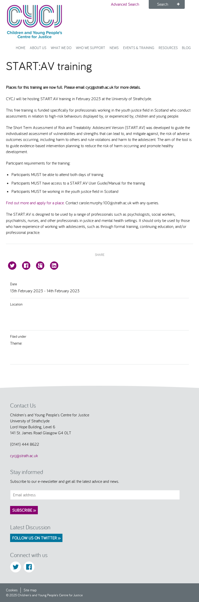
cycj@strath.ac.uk (24, 455)
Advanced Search (125, 4)
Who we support (90, 47)
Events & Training (138, 47)
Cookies (12, 589)
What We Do (61, 47)
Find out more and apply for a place (35, 202)
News (114, 47)
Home (20, 47)
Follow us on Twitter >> (36, 537)
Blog (186, 47)
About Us (38, 47)
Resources (168, 47)
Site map (30, 589)
